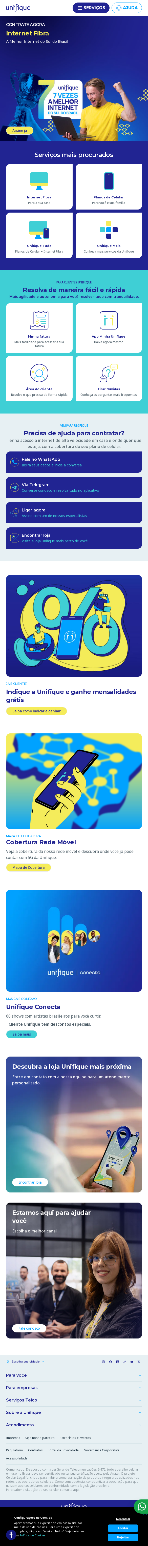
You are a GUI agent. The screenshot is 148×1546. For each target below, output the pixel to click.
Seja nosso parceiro (40, 1438)
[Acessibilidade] (11, 1535)
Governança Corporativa (101, 1450)
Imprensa (13, 1438)
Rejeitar (123, 1537)
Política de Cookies (32, 1535)
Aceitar (123, 1528)
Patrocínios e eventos (75, 1438)
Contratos (35, 1450)
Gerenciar (123, 1519)
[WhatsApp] (141, 1506)
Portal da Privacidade (63, 1450)
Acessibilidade (17, 1458)
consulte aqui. (70, 1490)
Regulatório (14, 1450)
